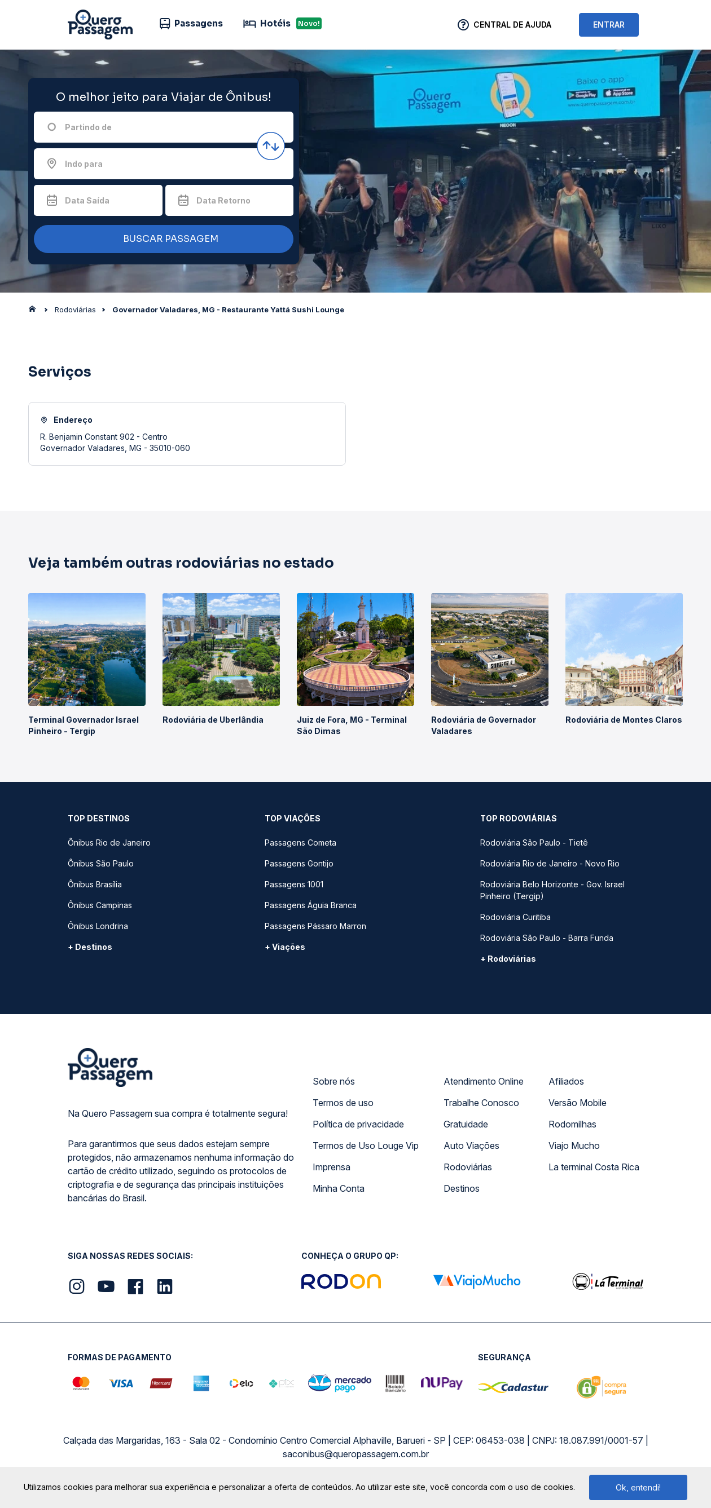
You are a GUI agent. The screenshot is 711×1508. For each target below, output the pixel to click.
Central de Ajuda (512, 24)
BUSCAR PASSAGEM (160, 239)
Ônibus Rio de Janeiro (109, 842)
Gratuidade (466, 1124)
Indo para (84, 164)
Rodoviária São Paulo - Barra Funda (546, 938)
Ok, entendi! (638, 1487)
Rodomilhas (572, 1124)
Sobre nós (334, 1081)
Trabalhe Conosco (481, 1102)
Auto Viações (471, 1145)
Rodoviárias (468, 1167)
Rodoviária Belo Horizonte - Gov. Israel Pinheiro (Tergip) (552, 890)
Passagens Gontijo (299, 863)
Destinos (462, 1188)
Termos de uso (343, 1102)
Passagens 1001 (294, 884)
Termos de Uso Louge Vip (366, 1145)
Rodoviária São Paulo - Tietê (534, 842)
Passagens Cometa (300, 842)
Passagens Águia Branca (311, 905)
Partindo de (88, 127)
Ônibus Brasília (95, 884)
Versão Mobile (577, 1102)
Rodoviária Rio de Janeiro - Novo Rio (550, 863)
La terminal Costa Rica (593, 1167)
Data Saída (87, 200)
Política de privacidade (358, 1124)
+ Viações (285, 947)
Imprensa (331, 1167)
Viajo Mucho (574, 1145)
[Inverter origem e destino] (271, 146)
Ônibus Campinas (100, 905)
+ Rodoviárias (508, 958)
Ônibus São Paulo (101, 863)
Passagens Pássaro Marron (315, 926)
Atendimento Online (484, 1081)
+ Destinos (90, 947)
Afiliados (566, 1081)
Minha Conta (339, 1188)
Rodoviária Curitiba (515, 917)
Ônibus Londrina (98, 926)
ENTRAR (609, 24)
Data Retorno (223, 200)
